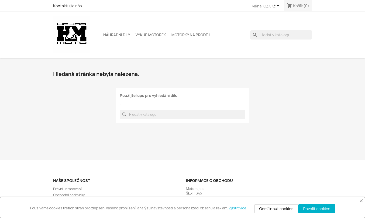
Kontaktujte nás (67, 5)
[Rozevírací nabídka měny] (272, 6)
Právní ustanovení (67, 189)
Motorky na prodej (190, 34)
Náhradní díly (116, 34)
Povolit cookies (316, 208)
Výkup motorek (151, 34)
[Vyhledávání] (281, 35)
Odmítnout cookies (276, 208)
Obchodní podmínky (69, 195)
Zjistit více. (238, 208)
